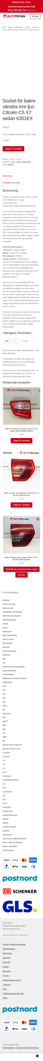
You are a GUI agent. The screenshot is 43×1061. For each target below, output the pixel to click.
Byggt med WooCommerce (28, 1048)
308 (4, 717)
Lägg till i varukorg (13, 149)
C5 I (4, 795)
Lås (4, 663)
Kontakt (6, 967)
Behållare (6, 600)
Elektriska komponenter (12, 616)
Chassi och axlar (9, 604)
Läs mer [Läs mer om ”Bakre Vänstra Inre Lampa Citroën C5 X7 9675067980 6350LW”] (21, 575)
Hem (4, 27)
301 (4, 709)
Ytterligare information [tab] (12, 183)
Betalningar (7, 953)
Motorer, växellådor (10, 846)
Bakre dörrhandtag (10, 635)
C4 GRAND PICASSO (11, 780)
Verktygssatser (8, 850)
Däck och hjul (8, 608)
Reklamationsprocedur (12, 980)
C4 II (4, 788)
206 (4, 698)
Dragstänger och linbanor (12, 612)
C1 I (4, 760)
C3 (4, 768)
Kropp (10, 27)
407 (4, 733)
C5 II (4, 799)
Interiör (5, 623)
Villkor (5, 998)
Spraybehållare (8, 674)
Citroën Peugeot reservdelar (14, 944)
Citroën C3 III (7, 811)
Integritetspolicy (9, 949)
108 (4, 694)
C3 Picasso (7, 776)
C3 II (4, 772)
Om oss (6, 976)
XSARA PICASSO (9, 827)
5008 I (5, 737)
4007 (4, 725)
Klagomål (6, 958)
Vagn (5, 989)
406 (4, 729)
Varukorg (34, 1055)
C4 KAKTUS (7, 791)
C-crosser (6, 752)
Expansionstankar (10, 651)
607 (4, 741)
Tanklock (6, 831)
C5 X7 (27, 27)
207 (4, 702)
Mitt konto (7, 971)
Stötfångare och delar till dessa (14, 678)
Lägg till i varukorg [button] (21, 441)
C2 (4, 764)
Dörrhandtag (7, 643)
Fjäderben (6, 655)
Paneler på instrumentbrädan (14, 666)
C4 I (4, 784)
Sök (21, 1057)
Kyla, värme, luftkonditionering (14, 838)
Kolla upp (6, 962)
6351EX (11, 164)
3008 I (5, 706)
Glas (4, 659)
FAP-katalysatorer (9, 620)
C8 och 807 (7, 807)
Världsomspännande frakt (13, 994)
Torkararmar (7, 834)
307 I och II (7, 713)
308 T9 (5, 721)
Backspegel (7, 631)
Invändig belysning (10, 815)
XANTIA (6, 819)
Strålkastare (19, 27)
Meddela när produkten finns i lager (21, 569)
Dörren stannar (8, 639)
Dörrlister (6, 647)
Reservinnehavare (10, 670)
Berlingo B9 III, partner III (12, 745)
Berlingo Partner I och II (12, 749)
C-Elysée (6, 756)
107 (4, 690)
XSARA (5, 823)
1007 (4, 686)
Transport (6, 985)
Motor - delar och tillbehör (12, 842)
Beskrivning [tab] (7, 176)
